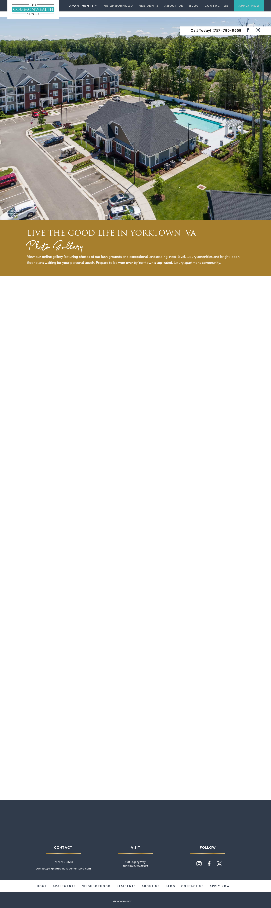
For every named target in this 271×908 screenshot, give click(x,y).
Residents (149, 5)
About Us (173, 5)
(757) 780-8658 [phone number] (227, 31)
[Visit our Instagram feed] (258, 30)
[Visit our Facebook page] (248, 30)
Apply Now (249, 5)
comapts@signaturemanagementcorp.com (63, 868)
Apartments (81, 5)
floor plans (35, 263)
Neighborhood (118, 5)
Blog (194, 5)
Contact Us (216, 5)
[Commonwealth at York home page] (135, 833)
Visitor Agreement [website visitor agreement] (122, 901)
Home (42, 886)
